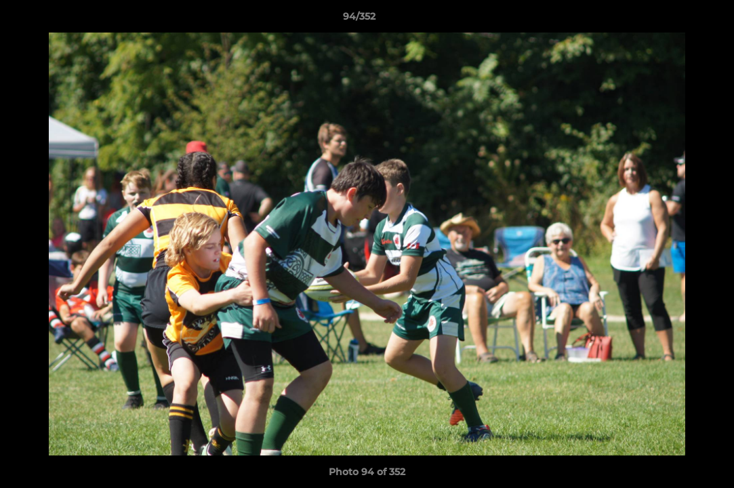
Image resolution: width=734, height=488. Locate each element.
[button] (677, 20)
